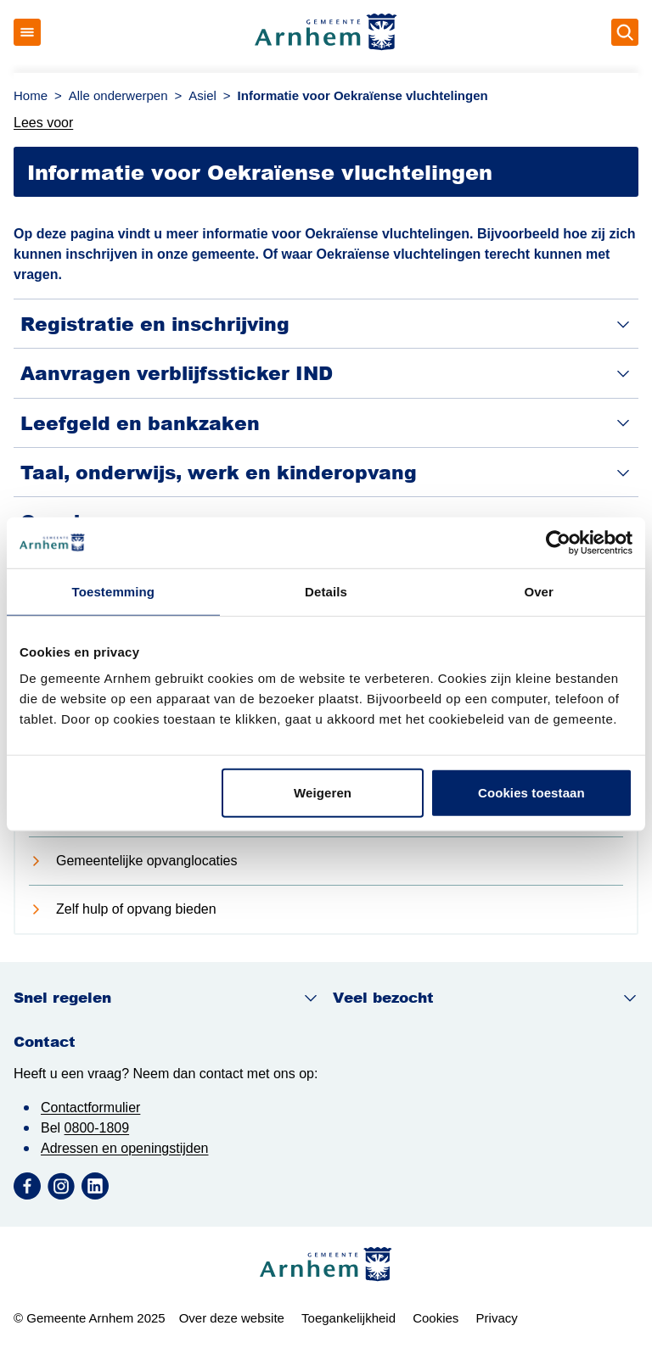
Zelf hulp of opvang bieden (136, 909)
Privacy (497, 1318)
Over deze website (231, 1318)
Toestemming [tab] (113, 591)
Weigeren (322, 793)
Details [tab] (326, 591)
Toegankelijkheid (348, 1318)
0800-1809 (97, 1128)
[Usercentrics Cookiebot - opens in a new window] (558, 542)
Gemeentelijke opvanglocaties (146, 860)
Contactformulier (90, 1107)
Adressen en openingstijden (124, 1148)
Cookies (435, 1318)
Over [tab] (539, 591)
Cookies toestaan (531, 793)
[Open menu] (27, 32)
